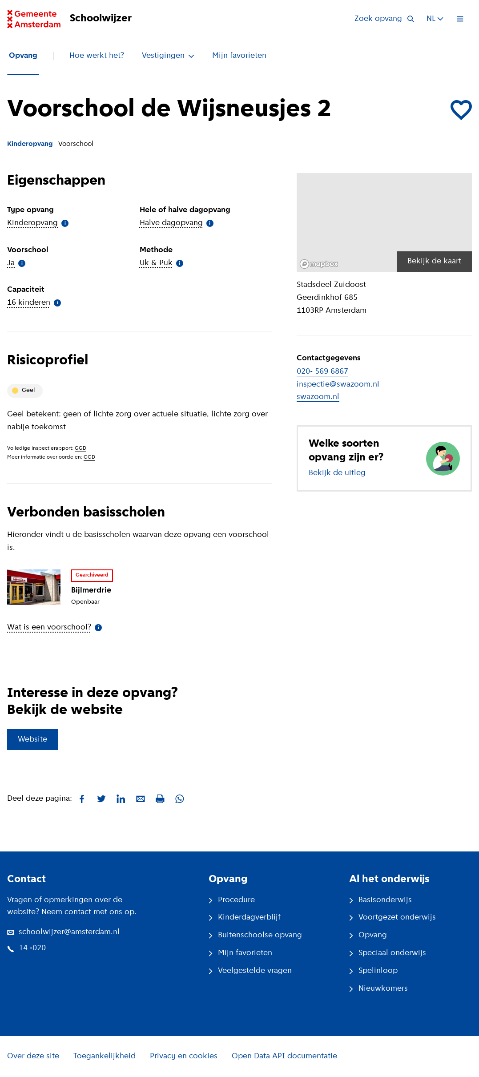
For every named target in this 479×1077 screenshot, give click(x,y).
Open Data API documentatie (284, 1056)
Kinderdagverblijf (245, 917)
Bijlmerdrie (91, 590)
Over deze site (33, 1056)
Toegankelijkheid (104, 1056)
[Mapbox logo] (318, 264)
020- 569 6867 (322, 371)
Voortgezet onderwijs (392, 917)
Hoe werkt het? (96, 56)
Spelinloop (373, 971)
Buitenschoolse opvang (255, 935)
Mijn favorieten (239, 56)
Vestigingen (168, 56)
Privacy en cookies (183, 1056)
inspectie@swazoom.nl (338, 384)
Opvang (23, 56)
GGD (80, 448)
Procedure (232, 900)
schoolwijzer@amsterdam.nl (63, 932)
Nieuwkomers (378, 988)
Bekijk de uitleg (337, 473)
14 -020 (26, 948)
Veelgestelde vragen (250, 971)
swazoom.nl (318, 397)
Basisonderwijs (380, 900)
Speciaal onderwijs (387, 953)
